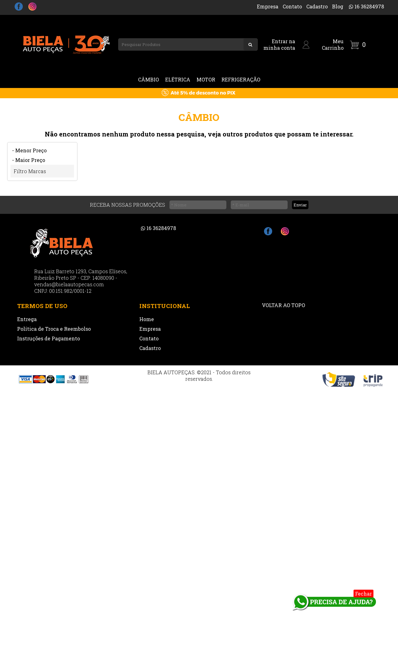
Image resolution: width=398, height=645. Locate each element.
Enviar (300, 205)
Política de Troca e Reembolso (54, 328)
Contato (292, 6)
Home (146, 319)
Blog (337, 6)
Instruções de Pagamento (48, 338)
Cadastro (317, 6)
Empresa (267, 6)
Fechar (363, 593)
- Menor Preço (29, 150)
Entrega (27, 319)
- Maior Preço (28, 160)
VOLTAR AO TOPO (283, 305)
